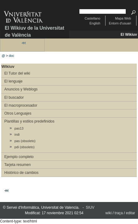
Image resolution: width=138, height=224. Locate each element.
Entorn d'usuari (120, 23)
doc (11, 55)
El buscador (14, 97)
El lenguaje (13, 81)
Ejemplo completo (18, 157)
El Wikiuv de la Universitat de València (34, 31)
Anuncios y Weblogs (21, 89)
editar (130, 213)
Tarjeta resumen (17, 165)
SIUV (90, 207)
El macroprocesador (20, 105)
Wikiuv (7, 66)
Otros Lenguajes (17, 113)
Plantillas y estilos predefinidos (29, 121)
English (95, 23)
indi (17, 134)
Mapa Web (123, 18)
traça (119, 213)
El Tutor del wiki (17, 73)
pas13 (18, 128)
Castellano (92, 18)
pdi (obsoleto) (24, 147)
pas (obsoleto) (24, 141)
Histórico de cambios (21, 173)
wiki (108, 213)
